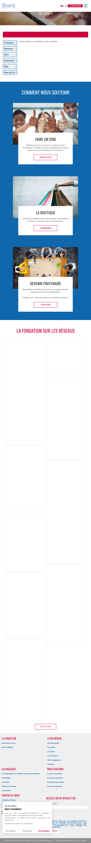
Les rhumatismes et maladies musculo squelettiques (21, 774)
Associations (6, 791)
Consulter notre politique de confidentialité (19, 823)
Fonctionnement (53, 743)
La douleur (6, 782)
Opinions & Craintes (9, 786)
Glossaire (50, 764)
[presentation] (65, 815)
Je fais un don (75, 5)
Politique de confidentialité (64, 840)
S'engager (45, 305)
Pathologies (6, 778)
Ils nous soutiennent (54, 786)
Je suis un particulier (54, 774)
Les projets (51, 747)
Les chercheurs (52, 756)
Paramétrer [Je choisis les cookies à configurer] (27, 831)
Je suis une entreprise (55, 778)
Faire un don (45, 157)
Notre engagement (54, 760)
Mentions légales (81, 840)
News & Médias (7, 747)
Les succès (51, 752)
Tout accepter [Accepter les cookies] (44, 831)
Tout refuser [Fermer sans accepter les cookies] (11, 831)
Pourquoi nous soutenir (55, 782)
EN (63, 6)
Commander (45, 228)
